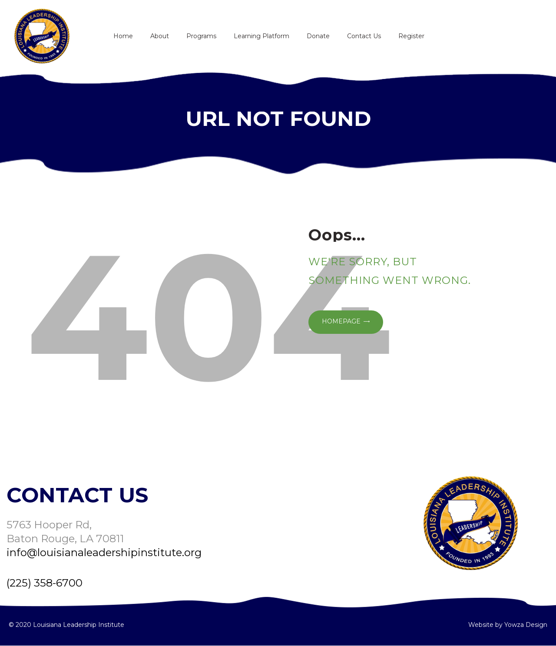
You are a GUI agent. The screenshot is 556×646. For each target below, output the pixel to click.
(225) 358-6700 (45, 583)
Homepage (341, 321)
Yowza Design (525, 625)
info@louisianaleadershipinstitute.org (104, 552)
